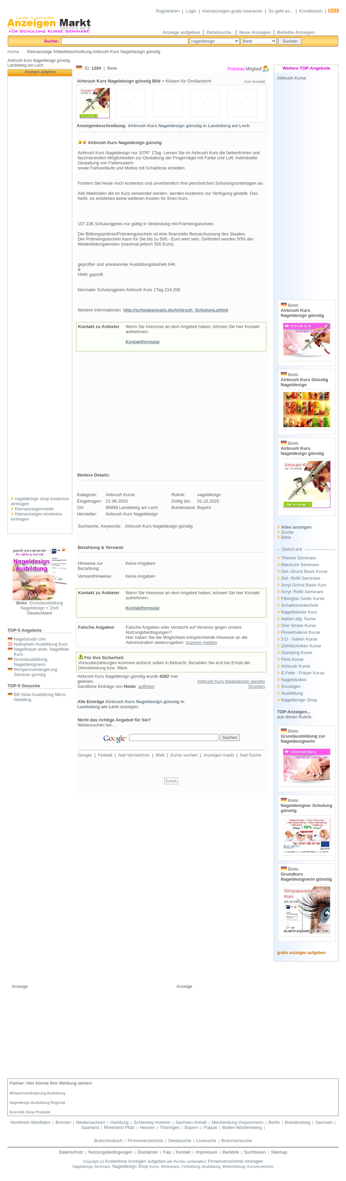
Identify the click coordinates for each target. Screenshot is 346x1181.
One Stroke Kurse (298, 625)
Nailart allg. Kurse (298, 618)
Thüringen (170, 1127)
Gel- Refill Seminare (300, 578)
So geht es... (281, 11)
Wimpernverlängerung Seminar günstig (35, 672)
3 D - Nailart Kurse (299, 639)
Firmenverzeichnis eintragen (235, 1161)
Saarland (90, 1127)
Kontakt (183, 1152)
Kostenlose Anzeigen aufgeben (135, 1161)
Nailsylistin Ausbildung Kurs (41, 644)
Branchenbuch (108, 1140)
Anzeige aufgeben (181, 32)
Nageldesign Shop (299, 699)
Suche (287, 532)
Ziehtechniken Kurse (301, 645)
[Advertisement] (40, 388)
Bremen (63, 1122)
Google (85, 755)
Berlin (274, 1122)
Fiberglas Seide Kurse (302, 598)
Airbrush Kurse (295, 666)
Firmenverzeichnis (145, 1140)
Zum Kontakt (254, 81)
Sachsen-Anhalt (191, 1122)
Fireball (105, 755)
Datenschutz (71, 1152)
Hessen (147, 1127)
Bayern (191, 1127)
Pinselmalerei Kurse (300, 632)
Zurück (171, 781)
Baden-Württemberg (242, 1127)
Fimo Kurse (292, 659)
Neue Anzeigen (255, 32)
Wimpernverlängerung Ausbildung (37, 1093)
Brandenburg (297, 1122)
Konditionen (311, 11)
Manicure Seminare (300, 564)
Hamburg (119, 1122)
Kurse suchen (184, 755)
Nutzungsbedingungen (110, 1152)
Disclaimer (148, 1152)
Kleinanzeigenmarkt (34, 508)
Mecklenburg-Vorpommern (237, 1122)
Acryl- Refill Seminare (302, 591)
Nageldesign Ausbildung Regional (37, 1103)
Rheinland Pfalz (119, 1127)
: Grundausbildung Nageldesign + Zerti (39, 605)
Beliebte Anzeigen (296, 32)
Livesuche (206, 1140)
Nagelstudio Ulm (30, 639)
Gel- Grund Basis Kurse (304, 571)
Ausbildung (292, 693)
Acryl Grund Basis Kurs (303, 584)
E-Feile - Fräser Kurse (302, 672)
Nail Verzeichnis (134, 755)
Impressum (206, 1152)
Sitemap (279, 1152)
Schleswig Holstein (151, 1122)
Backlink (231, 1152)
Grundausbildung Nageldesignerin (30, 662)
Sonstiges (290, 686)
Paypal (210, 1127)
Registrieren (168, 11)
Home (13, 51)
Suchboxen (255, 1152)
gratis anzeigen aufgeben (301, 952)
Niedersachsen (90, 1122)
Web (160, 755)
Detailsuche (219, 32)
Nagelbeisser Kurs (299, 612)
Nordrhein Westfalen (30, 1122)
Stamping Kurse (297, 652)
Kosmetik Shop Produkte (29, 1112)
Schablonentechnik (299, 605)
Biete (286, 537)
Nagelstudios (293, 679)
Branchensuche (236, 1140)
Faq (166, 1152)
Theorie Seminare (298, 557)
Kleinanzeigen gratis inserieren (232, 11)
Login (191, 11)
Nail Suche (250, 755)
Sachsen (323, 1122)
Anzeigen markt (218, 755)
